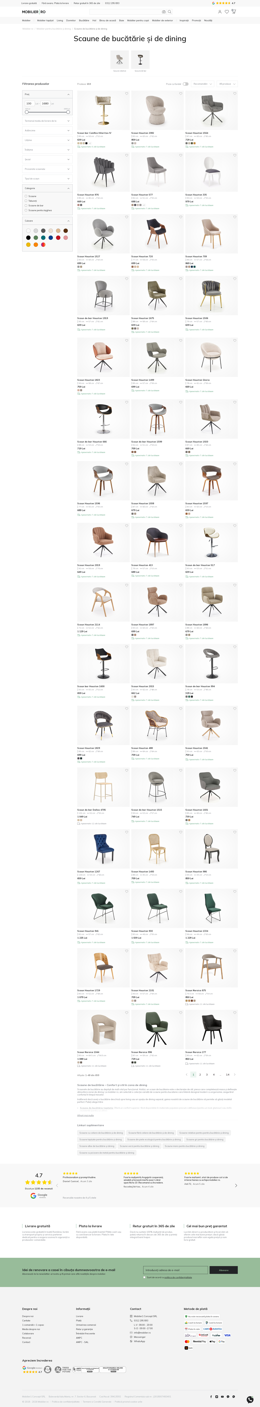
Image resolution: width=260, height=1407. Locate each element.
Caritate (26, 1320)
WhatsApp (137, 1341)
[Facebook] (212, 1396)
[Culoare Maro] (66, 231)
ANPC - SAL (82, 1342)
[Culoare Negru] (28, 238)
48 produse (227, 83)
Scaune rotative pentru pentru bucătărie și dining (204, 1132)
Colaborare (28, 1333)
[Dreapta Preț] (45, 103)
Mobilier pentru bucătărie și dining (54, 28)
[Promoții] (196, 20)
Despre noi (27, 1316)
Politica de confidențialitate (66, 1401)
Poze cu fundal (173, 84)
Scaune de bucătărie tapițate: (96, 1108)
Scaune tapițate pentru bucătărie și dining (100, 1139)
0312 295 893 (139, 1320)
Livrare (79, 1316)
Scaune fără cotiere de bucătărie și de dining (151, 1132)
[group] (85, 1183)
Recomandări (203, 83)
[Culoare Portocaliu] (36, 245)
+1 (90, 143)
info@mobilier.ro (140, 1332)
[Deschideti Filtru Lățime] (45, 140)
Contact (26, 1342)
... (220, 1074)
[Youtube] (224, 1396)
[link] (187, 1075)
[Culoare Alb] (28, 231)
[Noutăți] (208, 20)
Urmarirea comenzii (86, 1325)
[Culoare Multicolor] (43, 245)
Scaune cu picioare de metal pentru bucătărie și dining (106, 1152)
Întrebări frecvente (85, 1333)
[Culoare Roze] (66, 238)
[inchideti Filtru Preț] (45, 94)
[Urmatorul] (235, 1075)
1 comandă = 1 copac (33, 1325)
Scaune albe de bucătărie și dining (96, 1146)
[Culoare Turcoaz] (43, 238)
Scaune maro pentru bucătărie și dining (184, 1146)
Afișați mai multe (85, 1115)
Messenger (138, 1337)
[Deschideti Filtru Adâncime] (45, 130)
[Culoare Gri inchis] (43, 231)
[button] (220, 11)
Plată (78, 1320)
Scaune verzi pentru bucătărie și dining (139, 1146)
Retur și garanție (84, 1329)
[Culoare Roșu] (58, 238)
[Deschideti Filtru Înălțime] (45, 149)
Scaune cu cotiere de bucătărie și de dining (101, 1132)
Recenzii (26, 1337)
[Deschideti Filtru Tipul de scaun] (45, 178)
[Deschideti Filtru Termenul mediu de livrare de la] (45, 121)
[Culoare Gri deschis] (36, 231)
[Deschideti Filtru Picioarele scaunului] (45, 169)
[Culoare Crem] (51, 231)
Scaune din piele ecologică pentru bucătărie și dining (154, 1139)
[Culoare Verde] (36, 238)
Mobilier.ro (28, 28)
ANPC (79, 1337)
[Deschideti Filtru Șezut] (45, 159)
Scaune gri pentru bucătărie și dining (204, 1139)
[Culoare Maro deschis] (58, 231)
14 (227, 1074)
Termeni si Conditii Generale (97, 1401)
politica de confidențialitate (178, 1277)
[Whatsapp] (235, 1396)
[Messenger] (229, 1396)
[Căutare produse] (131, 12)
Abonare (223, 1270)
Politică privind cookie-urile (128, 1401)
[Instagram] (218, 1396)
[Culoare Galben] (28, 245)
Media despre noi (31, 1329)
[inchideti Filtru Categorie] (45, 188)
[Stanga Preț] (30, 103)
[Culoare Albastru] (51, 238)
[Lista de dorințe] (226, 11)
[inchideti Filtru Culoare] (45, 220)
